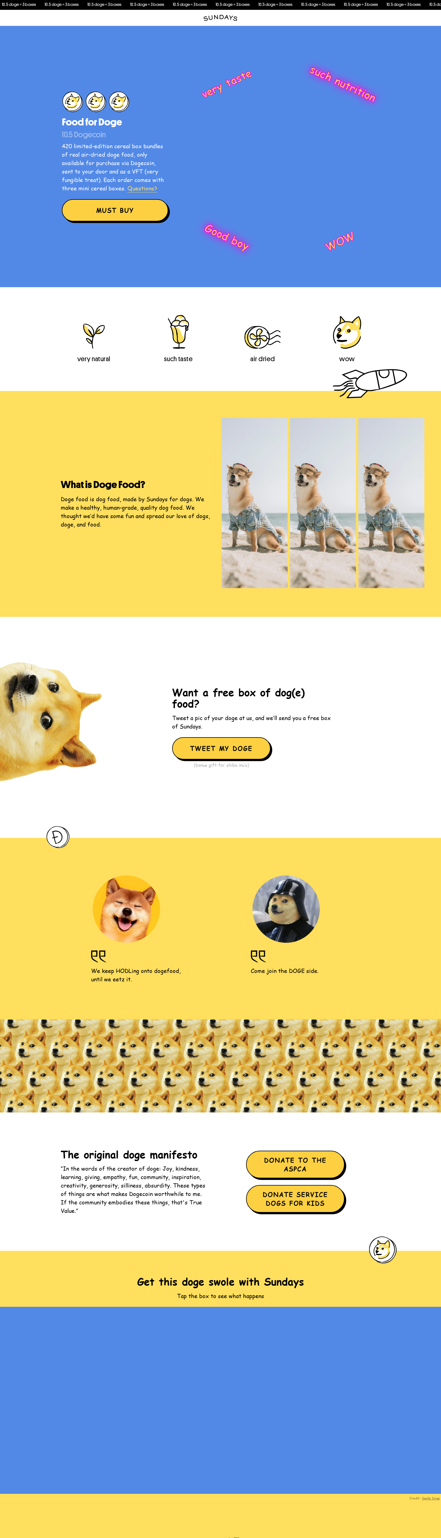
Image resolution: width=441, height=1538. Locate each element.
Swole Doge (431, 1498)
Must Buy (115, 210)
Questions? (142, 188)
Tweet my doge (221, 748)
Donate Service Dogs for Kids (295, 1199)
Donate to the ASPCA (295, 1164)
